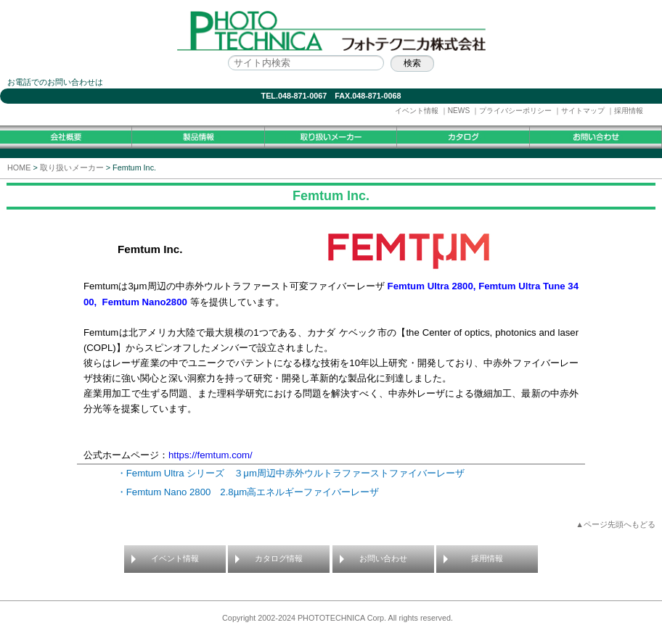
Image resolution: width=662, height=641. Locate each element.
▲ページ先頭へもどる (615, 524)
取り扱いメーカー (72, 167)
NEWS (459, 111)
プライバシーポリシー (515, 111)
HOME (18, 167)
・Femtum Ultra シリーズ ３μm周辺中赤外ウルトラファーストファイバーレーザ (295, 473)
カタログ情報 (279, 558)
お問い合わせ (383, 558)
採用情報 (628, 111)
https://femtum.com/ (210, 455)
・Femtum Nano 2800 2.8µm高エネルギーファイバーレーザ (248, 492)
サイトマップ (583, 111)
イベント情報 (416, 111)
